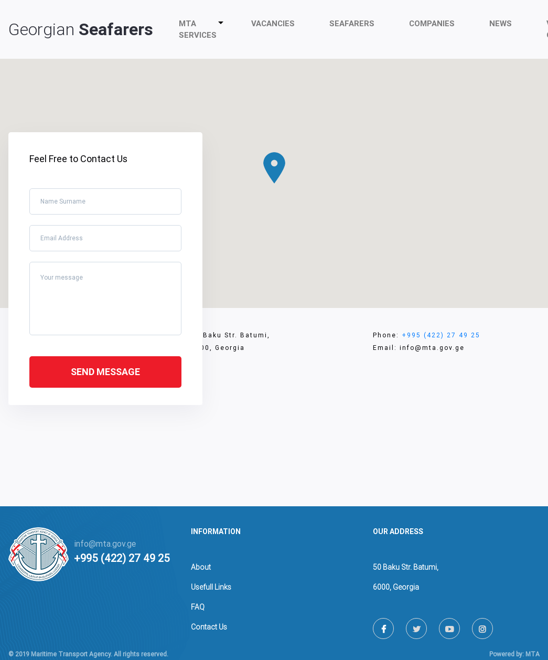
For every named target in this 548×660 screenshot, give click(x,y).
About (201, 567)
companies (432, 23)
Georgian (80, 29)
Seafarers (351, 23)
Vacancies (273, 23)
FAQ (198, 607)
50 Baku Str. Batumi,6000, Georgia (405, 577)
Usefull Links (211, 587)
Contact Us (209, 627)
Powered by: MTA (514, 654)
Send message (105, 371)
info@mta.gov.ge (105, 544)
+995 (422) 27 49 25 (441, 335)
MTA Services (200, 29)
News (500, 23)
